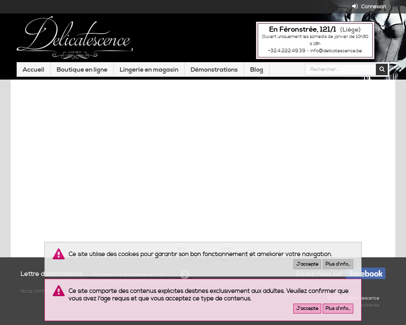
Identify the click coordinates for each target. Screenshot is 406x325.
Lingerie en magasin (149, 70)
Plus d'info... (338, 264)
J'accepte (307, 264)
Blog (256, 70)
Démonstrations (214, 70)
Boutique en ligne (82, 70)
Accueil (33, 70)
